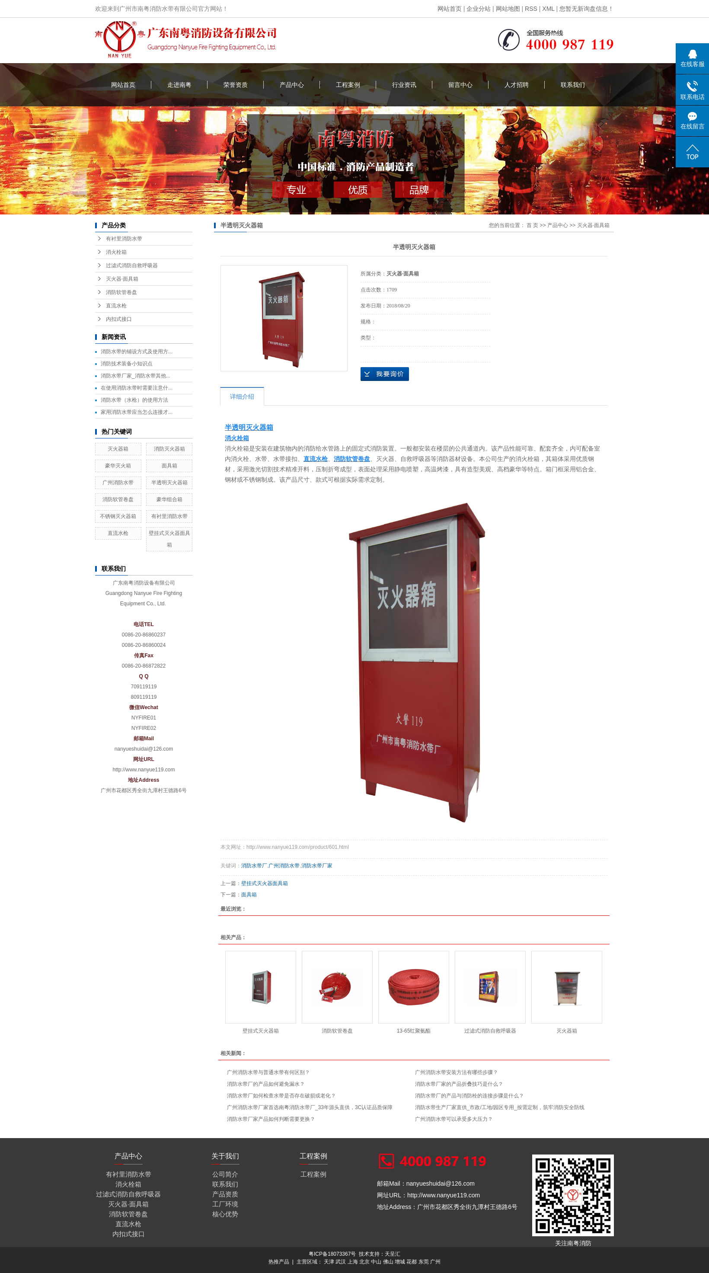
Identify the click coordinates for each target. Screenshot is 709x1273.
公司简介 (225, 1174)
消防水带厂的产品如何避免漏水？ (266, 1084)
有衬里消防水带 (124, 239)
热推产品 (278, 1262)
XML (548, 8)
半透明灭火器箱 (169, 483)
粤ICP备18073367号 (332, 1254)
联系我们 (573, 84)
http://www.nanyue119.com (143, 770)
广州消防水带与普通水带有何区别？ (268, 1072)
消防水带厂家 (316, 866)
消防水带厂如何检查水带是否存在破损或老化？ (281, 1096)
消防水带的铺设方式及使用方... (136, 352)
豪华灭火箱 (118, 466)
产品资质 (225, 1194)
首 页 (532, 225)
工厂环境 (225, 1204)
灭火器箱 (118, 449)
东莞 (423, 1262)
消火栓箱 (116, 252)
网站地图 (508, 8)
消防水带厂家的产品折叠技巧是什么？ (459, 1084)
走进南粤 (179, 84)
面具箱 (169, 466)
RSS (531, 8)
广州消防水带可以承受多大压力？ (454, 1119)
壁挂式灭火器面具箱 (264, 883)
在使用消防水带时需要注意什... (136, 388)
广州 (435, 1262)
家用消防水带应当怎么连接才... (136, 412)
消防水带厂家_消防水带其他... (135, 376)
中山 (376, 1262)
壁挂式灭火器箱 (261, 1031)
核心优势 (225, 1214)
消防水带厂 (254, 866)
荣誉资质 (236, 84)
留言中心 (460, 84)
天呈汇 (392, 1254)
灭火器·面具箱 (122, 279)
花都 (411, 1262)
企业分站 (478, 8)
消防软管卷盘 (121, 292)
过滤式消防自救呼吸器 (132, 265)
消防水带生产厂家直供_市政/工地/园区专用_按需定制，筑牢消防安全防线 (499, 1107)
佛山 (388, 1262)
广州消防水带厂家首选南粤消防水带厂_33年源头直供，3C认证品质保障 (310, 1107)
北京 (364, 1262)
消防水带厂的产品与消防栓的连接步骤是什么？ (469, 1096)
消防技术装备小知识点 (127, 364)
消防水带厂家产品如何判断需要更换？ (271, 1119)
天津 (329, 1262)
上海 (353, 1262)
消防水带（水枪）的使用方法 (134, 400)
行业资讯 (404, 84)
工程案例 (348, 84)
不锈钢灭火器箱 (118, 516)
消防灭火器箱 (169, 449)
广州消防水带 (118, 483)
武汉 (340, 1262)
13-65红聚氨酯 (414, 1031)
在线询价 (385, 374)
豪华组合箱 (169, 499)
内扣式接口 (119, 319)
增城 (400, 1262)
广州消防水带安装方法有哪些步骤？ (456, 1072)
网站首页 (450, 8)
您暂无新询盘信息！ (586, 8)
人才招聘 (517, 84)
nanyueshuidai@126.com (144, 749)
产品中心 (292, 84)
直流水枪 (116, 306)
